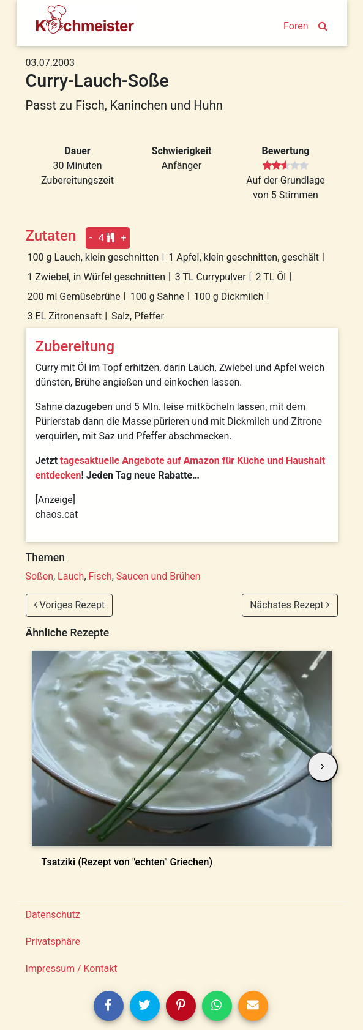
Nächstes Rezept (289, 605)
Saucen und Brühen (158, 576)
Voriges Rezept (69, 605)
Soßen (39, 576)
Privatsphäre (53, 941)
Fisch (100, 576)
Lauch (71, 576)
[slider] (286, 166)
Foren (295, 26)
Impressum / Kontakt (72, 968)
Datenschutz (53, 914)
